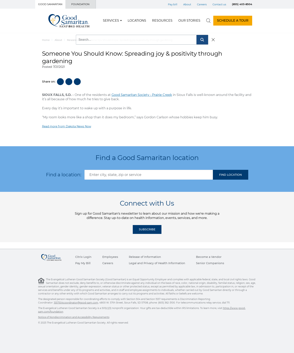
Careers (107, 263)
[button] (230, 175)
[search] (208, 20)
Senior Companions (210, 263)
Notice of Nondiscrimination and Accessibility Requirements (73, 317)
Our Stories (189, 20)
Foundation (80, 4)
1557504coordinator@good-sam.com (76, 302)
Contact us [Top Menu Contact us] (219, 4)
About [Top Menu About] (187, 4)
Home (46, 40)
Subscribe (147, 229)
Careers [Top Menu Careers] (202, 4)
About (58, 40)
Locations (137, 20)
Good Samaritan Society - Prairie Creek (142, 95)
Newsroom (74, 40)
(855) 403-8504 (242, 4)
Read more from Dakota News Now (66, 126)
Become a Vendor (209, 257)
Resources (162, 20)
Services (111, 20)
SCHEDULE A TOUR (232, 20)
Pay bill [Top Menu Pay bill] (172, 4)
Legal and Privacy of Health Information (157, 263)
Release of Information (145, 257)
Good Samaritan (50, 4)
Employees (110, 257)
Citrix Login (83, 257)
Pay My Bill (83, 263)
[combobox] (149, 174)
